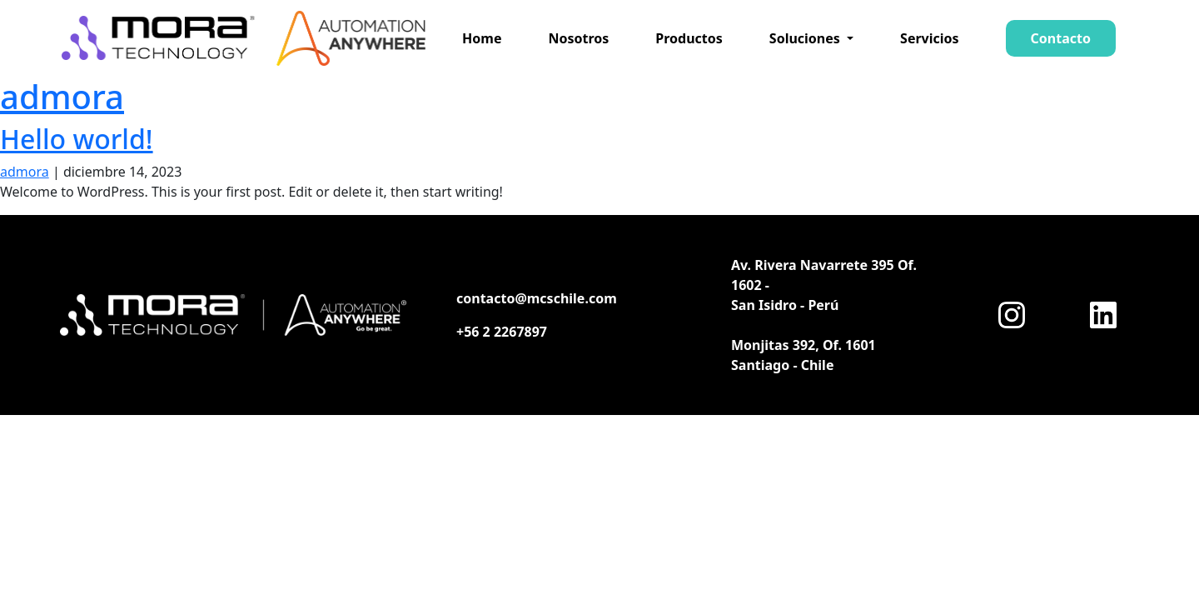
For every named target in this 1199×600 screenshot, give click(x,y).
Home (481, 38)
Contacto (1061, 38)
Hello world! (76, 139)
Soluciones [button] (806, 38)
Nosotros (578, 38)
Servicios (929, 38)
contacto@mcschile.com (536, 298)
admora (62, 96)
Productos (689, 38)
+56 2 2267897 (501, 331)
